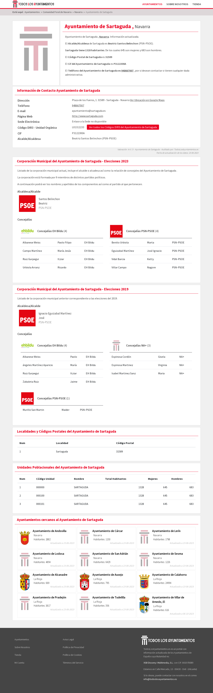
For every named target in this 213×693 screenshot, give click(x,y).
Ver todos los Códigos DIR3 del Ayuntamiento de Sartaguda (123, 127)
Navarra (104, 36)
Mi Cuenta (19, 662)
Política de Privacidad (73, 647)
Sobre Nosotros (177, 4)
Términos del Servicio (73, 662)
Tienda (196, 4)
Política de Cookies (72, 654)
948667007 (127, 70)
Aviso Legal (68, 639)
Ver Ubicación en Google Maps (147, 100)
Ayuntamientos (152, 4)
